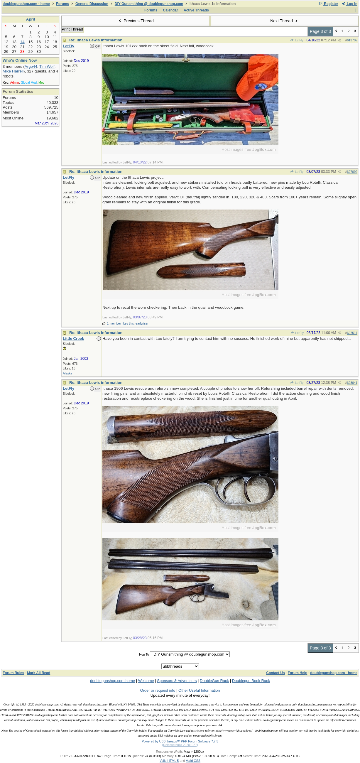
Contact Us (275, 673)
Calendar (170, 10)
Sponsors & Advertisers (177, 680)
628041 (352, 382)
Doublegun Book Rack (251, 680)
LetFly (296, 40)
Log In (349, 4)
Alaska (67, 373)
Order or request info (157, 690)
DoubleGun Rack (214, 680)
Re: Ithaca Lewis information (95, 40)
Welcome (146, 680)
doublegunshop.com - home (26, 4)
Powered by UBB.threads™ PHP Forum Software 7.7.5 (180, 741)
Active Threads (196, 10)
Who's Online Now (20, 60)
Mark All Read (38, 673)
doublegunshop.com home (112, 680)
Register (328, 4)
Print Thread (72, 29)
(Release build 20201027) (180, 745)
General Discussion (91, 4)
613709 (352, 40)
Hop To (144, 654)
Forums (62, 4)
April (30, 19)
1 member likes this (120, 323)
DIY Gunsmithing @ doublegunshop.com (149, 4)
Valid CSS (193, 760)
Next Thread (284, 20)
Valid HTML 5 (169, 760)
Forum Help (297, 673)
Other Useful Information (199, 690)
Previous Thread (135, 20)
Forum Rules (13, 673)
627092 (352, 171)
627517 (352, 333)
